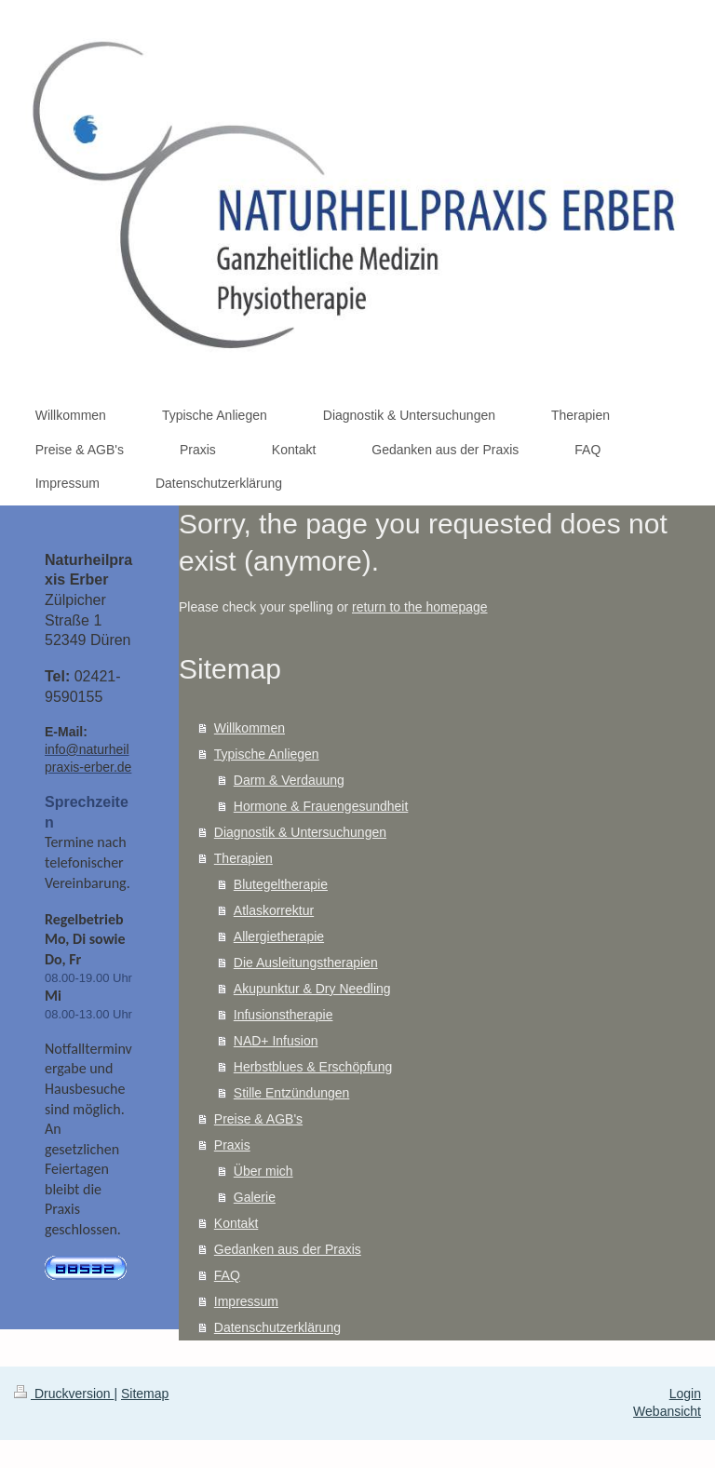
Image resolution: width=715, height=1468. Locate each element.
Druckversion (64, 1393)
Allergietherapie (279, 936)
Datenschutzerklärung (277, 1327)
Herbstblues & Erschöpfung (313, 1066)
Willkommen (249, 728)
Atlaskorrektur (274, 910)
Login (685, 1393)
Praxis (232, 1145)
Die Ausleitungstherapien (306, 962)
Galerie (255, 1197)
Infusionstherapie (283, 1014)
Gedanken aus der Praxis (287, 1249)
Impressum (246, 1301)
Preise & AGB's (258, 1118)
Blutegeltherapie (281, 884)
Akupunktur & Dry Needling (312, 988)
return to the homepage (420, 606)
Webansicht (667, 1411)
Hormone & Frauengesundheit (321, 806)
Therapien (243, 858)
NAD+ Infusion (276, 1040)
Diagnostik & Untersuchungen (300, 832)
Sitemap (145, 1393)
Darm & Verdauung (289, 780)
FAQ (227, 1275)
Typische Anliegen (266, 754)
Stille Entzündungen (292, 1092)
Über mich (263, 1171)
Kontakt (236, 1223)
